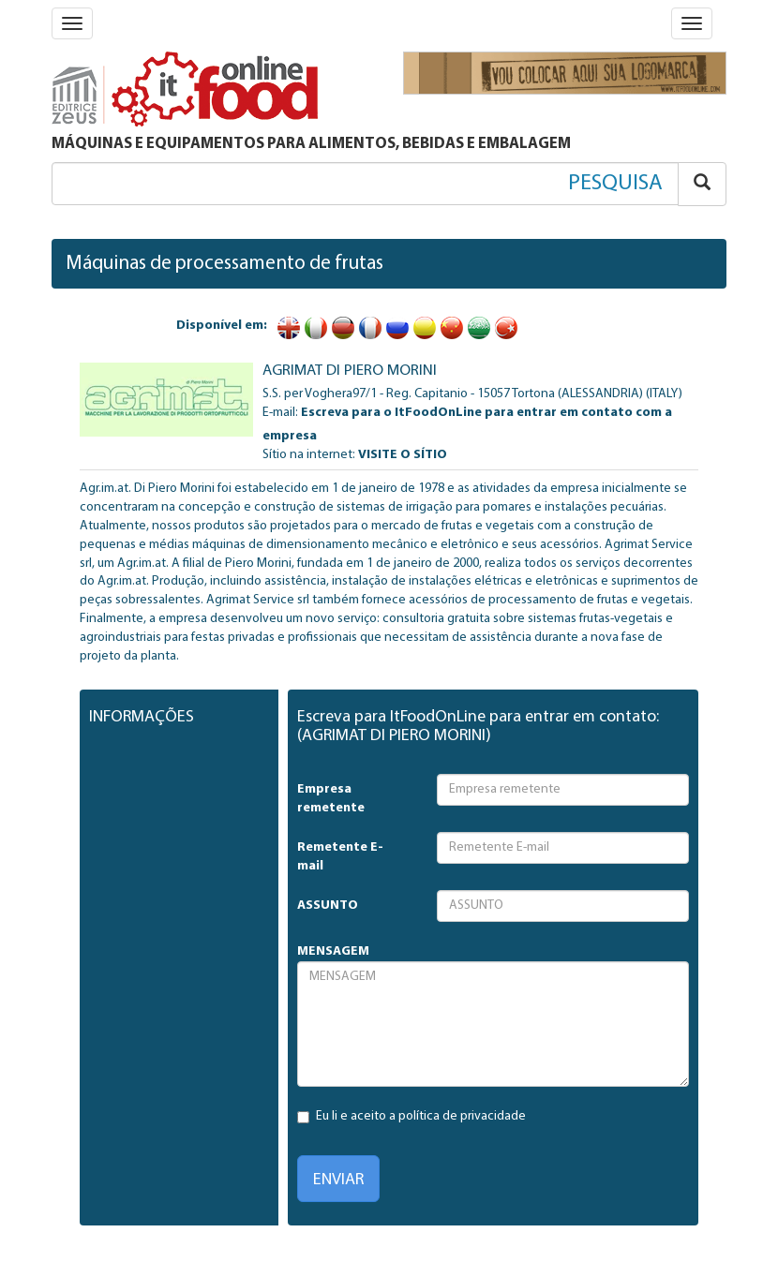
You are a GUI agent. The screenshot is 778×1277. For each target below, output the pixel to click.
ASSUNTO (327, 905)
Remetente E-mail (340, 856)
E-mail (278, 413)
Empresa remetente (331, 798)
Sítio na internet (307, 455)
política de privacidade (462, 1116)
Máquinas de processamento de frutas (224, 264)
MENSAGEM (333, 951)
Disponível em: (221, 326)
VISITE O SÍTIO (402, 455)
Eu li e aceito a (411, 1116)
